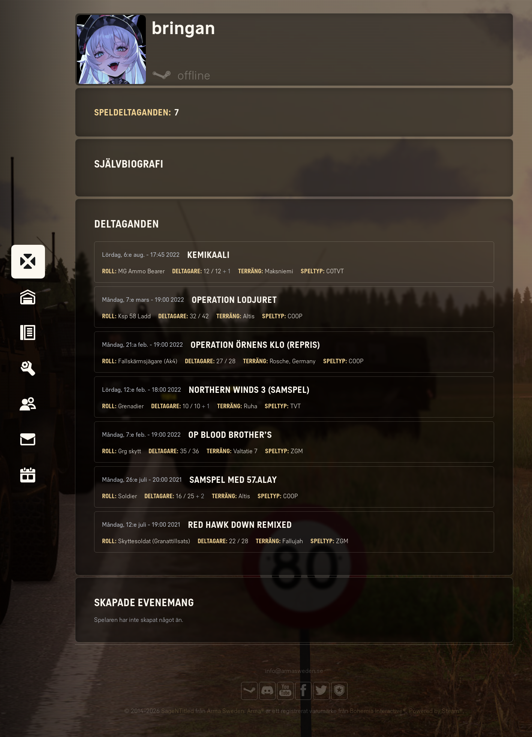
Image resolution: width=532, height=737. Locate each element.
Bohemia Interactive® (378, 711)
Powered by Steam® (436, 711)
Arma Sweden (225, 711)
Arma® (255, 711)
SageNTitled (177, 711)
